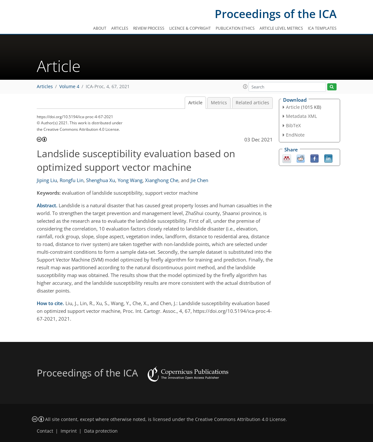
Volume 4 (69, 86)
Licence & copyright (190, 28)
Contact (45, 431)
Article (195, 103)
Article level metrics (281, 28)
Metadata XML (301, 116)
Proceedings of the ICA (276, 13)
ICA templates (322, 28)
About (99, 28)
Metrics (219, 103)
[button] (245, 86)
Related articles (252, 103)
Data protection (101, 431)
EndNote (295, 135)
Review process (148, 28)
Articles (119, 28)
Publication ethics (235, 28)
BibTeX (293, 125)
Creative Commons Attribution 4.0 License (240, 419)
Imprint (69, 431)
